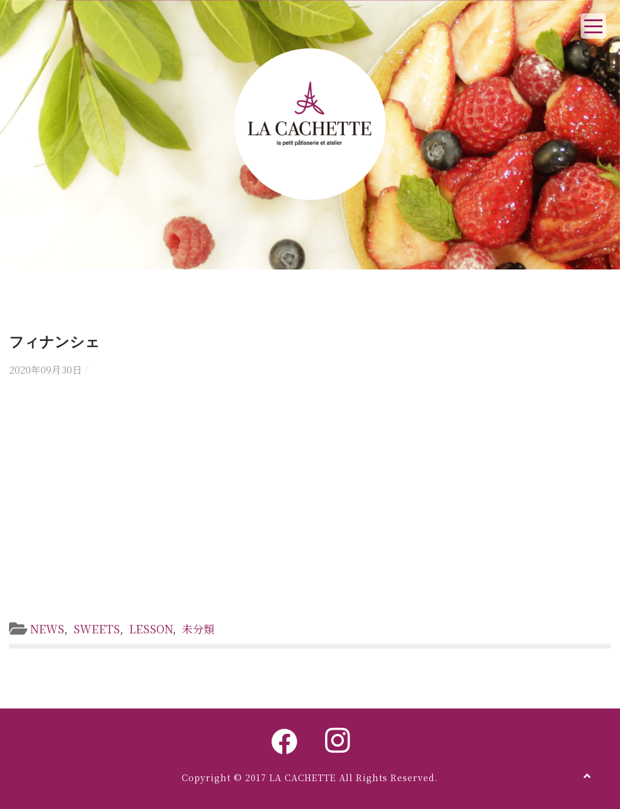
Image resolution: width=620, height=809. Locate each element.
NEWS (47, 628)
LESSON (151, 628)
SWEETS (96, 628)
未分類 (198, 628)
